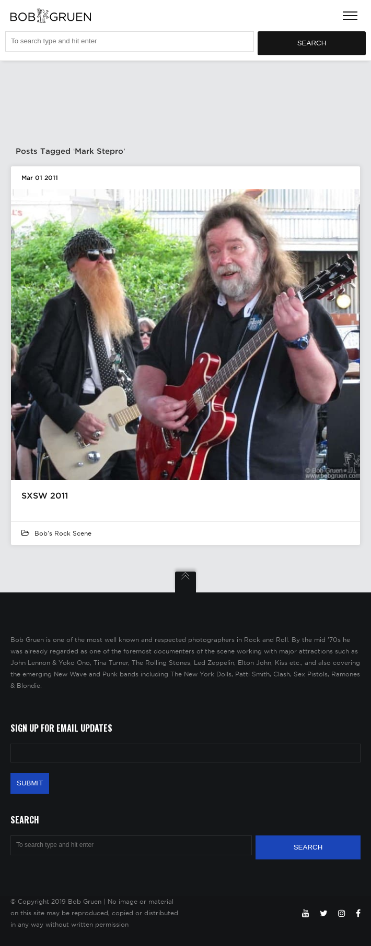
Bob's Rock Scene (62, 533)
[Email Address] (185, 753)
